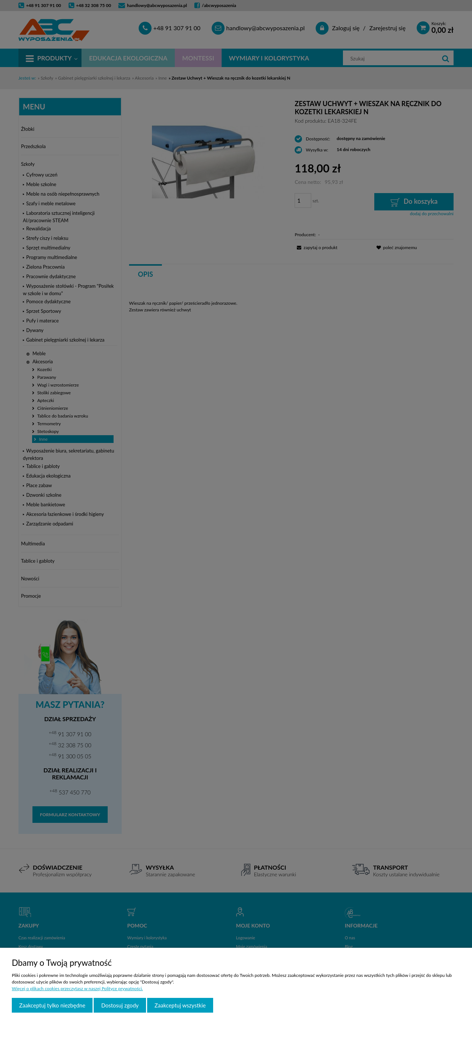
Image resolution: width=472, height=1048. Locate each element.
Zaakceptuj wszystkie (180, 1005)
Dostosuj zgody (120, 1005)
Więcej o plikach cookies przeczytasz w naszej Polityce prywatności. (77, 988)
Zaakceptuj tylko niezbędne (52, 1005)
